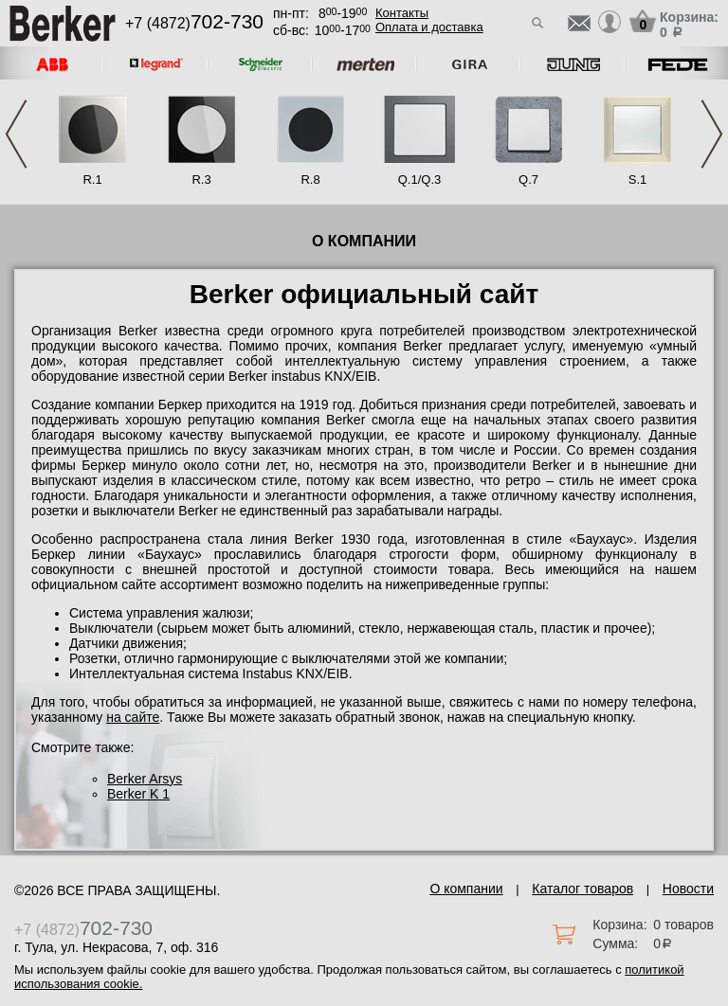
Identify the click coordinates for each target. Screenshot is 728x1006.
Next (712, 134)
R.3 (200, 179)
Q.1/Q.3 (420, 179)
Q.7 (528, 179)
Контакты (401, 13)
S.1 (637, 179)
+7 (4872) (194, 23)
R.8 (309, 179)
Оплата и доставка (429, 27)
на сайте (132, 717)
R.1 (91, 179)
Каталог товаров (582, 888)
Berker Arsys (144, 778)
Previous (16, 134)
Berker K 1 (138, 793)
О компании (465, 888)
